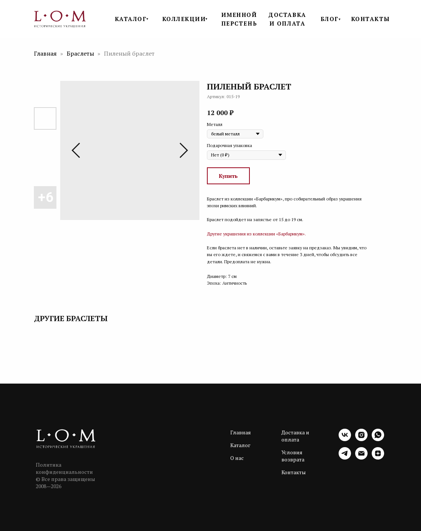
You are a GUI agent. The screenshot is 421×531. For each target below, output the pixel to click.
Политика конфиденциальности (64, 468)
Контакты (293, 472)
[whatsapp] (378, 439)
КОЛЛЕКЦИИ (184, 19)
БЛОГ (330, 19)
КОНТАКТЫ (370, 19)
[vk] (345, 439)
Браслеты (81, 53)
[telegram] (345, 457)
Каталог (240, 445)
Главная (45, 53)
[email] (361, 457)
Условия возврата (292, 456)
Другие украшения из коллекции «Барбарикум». (256, 234)
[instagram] (361, 439)
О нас (237, 457)
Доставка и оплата (295, 436)
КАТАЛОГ (131, 19)
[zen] (378, 457)
